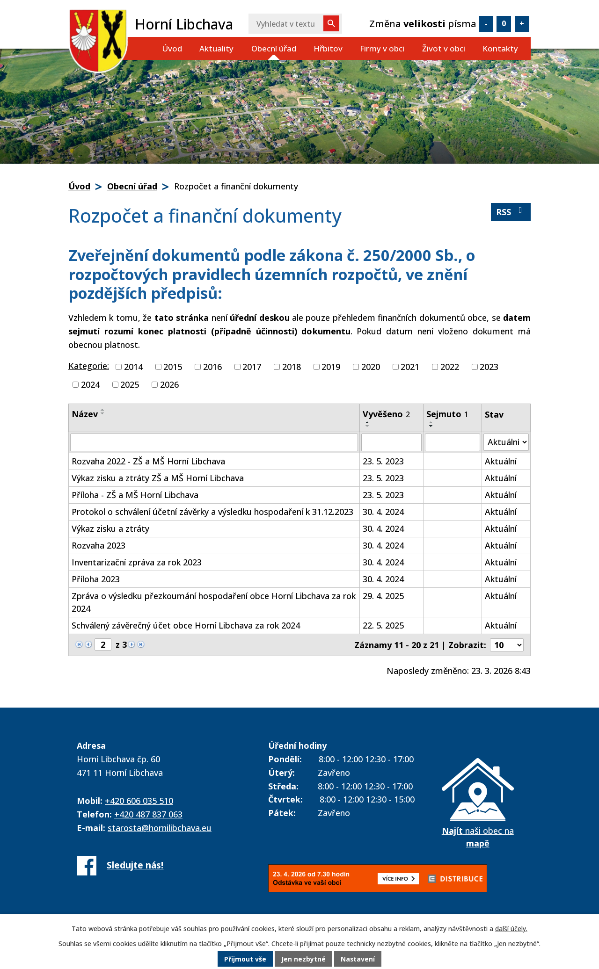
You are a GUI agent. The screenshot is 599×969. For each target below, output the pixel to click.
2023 (489, 366)
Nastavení (358, 959)
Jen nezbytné (303, 959)
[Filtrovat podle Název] (214, 442)
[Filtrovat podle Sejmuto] (452, 442)
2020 (370, 366)
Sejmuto (447, 413)
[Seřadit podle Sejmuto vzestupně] (431, 422)
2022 (449, 366)
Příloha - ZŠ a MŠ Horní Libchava (135, 494)
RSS (511, 211)
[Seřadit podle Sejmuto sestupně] (431, 426)
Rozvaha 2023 (98, 545)
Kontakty (500, 48)
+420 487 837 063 (148, 814)
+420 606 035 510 (139, 800)
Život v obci (443, 48)
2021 (410, 366)
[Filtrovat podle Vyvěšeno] (391, 442)
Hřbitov (328, 48)
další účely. (511, 929)
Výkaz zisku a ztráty (110, 528)
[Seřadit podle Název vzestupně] (103, 410)
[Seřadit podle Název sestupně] (103, 413)
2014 (133, 366)
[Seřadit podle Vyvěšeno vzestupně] (368, 422)
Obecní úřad (273, 48)
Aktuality (216, 48)
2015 (172, 366)
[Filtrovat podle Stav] (506, 442)
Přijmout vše (245, 959)
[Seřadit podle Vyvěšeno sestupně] (368, 426)
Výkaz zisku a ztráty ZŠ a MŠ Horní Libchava (158, 478)
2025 (129, 384)
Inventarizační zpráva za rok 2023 (137, 562)
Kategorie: (88, 365)
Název (85, 413)
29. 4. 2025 (383, 595)
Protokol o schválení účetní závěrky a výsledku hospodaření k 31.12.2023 (212, 511)
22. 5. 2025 (383, 625)
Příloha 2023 (96, 579)
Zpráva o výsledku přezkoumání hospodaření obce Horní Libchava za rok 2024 (214, 602)
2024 (90, 384)
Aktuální (501, 461)
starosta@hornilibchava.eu (160, 827)
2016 (212, 366)
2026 (169, 384)
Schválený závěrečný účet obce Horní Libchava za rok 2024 (186, 625)
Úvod (172, 48)
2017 (251, 366)
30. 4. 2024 (383, 511)
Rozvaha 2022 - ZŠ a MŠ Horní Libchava (148, 461)
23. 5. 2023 (383, 461)
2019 (330, 366)
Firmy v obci (382, 48)
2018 (291, 366)
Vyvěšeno (386, 413)
